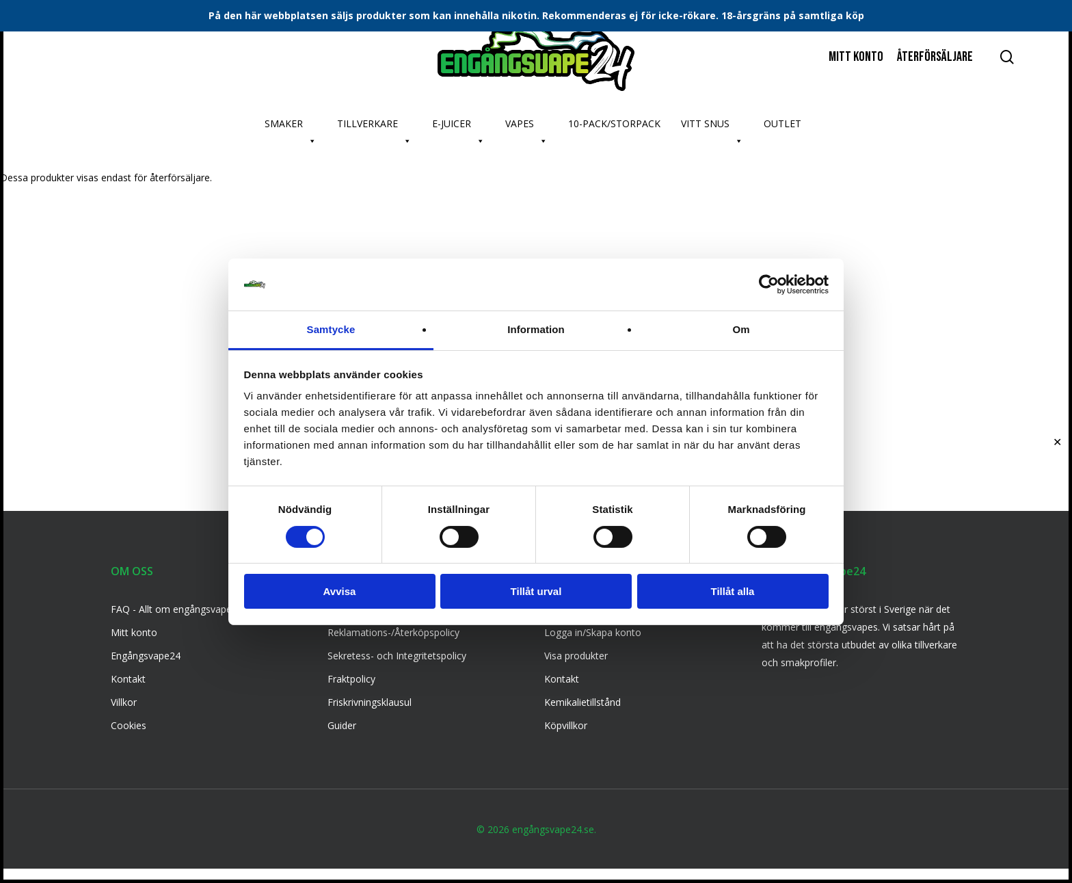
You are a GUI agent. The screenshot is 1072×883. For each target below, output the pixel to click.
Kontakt (128, 678)
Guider (341, 725)
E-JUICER (458, 127)
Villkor (124, 702)
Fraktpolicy (351, 678)
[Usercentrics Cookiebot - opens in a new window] (769, 284)
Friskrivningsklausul (369, 702)
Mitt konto (134, 632)
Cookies (128, 725)
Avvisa (339, 591)
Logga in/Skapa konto (592, 632)
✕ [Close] (1057, 441)
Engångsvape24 (145, 655)
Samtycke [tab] (331, 329)
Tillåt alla (733, 591)
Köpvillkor (565, 725)
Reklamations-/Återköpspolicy (393, 632)
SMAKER (291, 127)
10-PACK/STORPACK (614, 123)
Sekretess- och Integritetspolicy (396, 655)
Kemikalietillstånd (582, 702)
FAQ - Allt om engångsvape (171, 609)
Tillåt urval (536, 591)
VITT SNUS (712, 127)
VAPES (526, 127)
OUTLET (782, 123)
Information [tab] (536, 329)
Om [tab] (740, 329)
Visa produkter (576, 655)
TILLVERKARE (374, 127)
